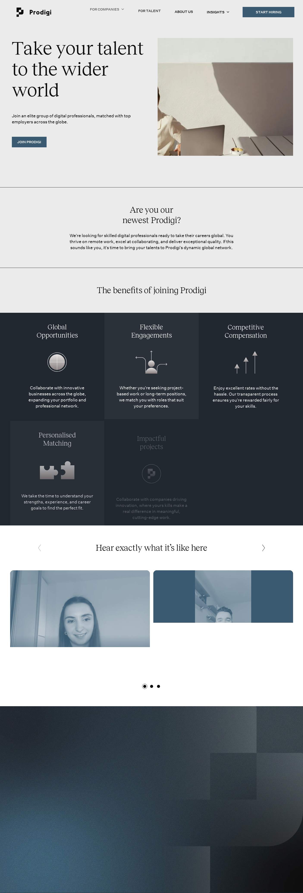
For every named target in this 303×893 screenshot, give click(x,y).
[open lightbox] (80, 620)
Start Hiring (268, 11)
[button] (218, 11)
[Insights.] (218, 11)
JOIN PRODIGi (29, 142)
